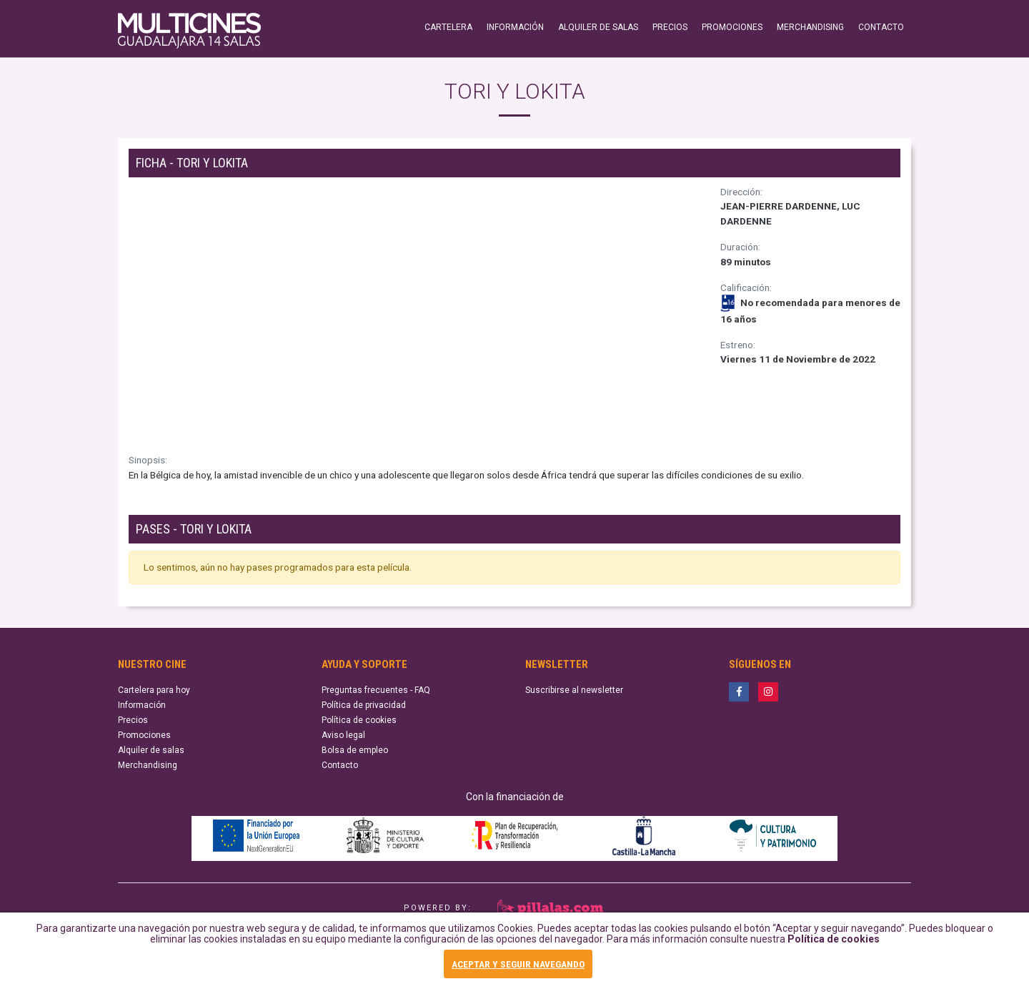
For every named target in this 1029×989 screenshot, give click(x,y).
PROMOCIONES (732, 27)
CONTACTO (881, 27)
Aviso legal (343, 735)
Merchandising (147, 765)
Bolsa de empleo (355, 750)
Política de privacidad (364, 705)
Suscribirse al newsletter (574, 690)
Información (142, 705)
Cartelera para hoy (154, 690)
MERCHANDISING (810, 27)
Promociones (144, 735)
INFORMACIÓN (515, 27)
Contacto (340, 765)
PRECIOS (669, 27)
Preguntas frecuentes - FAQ (376, 690)
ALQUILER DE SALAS (598, 27)
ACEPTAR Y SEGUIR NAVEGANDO (518, 964)
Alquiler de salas (151, 750)
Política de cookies (833, 942)
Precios (133, 720)
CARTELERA (448, 27)
